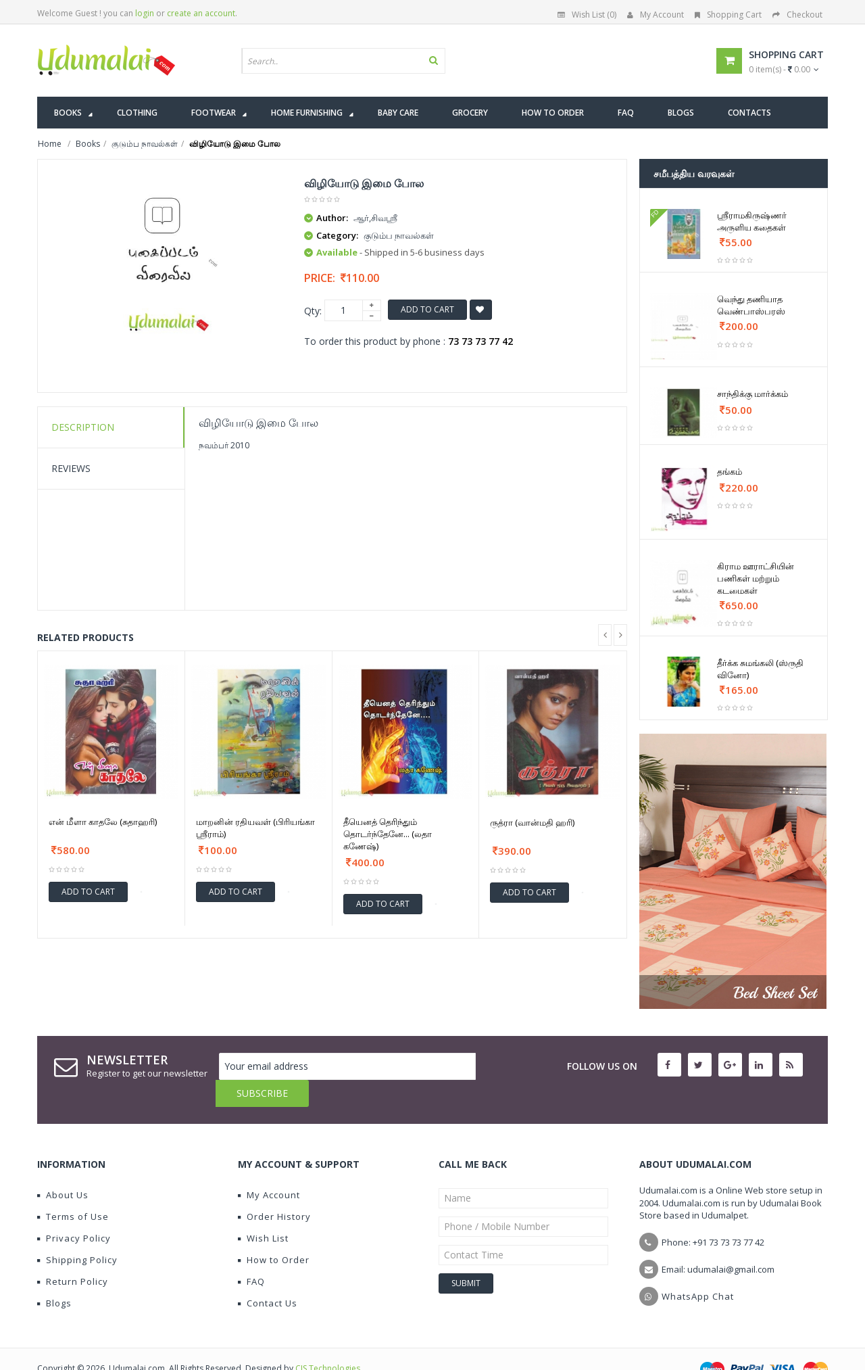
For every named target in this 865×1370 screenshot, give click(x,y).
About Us (63, 1168)
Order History (274, 1189)
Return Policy (72, 1254)
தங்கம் (729, 471)
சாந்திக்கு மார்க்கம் (752, 393)
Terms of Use (73, 1189)
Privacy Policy (74, 1211)
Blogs (54, 1276)
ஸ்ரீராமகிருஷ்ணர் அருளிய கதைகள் (752, 221)
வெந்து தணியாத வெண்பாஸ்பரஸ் (751, 305)
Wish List (263, 1211)
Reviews (71, 468)
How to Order (274, 1233)
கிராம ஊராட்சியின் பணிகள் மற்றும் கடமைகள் (755, 578)
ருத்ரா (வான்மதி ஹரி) (532, 822)
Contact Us (267, 1276)
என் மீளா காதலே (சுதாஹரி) (103, 822)
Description (82, 427)
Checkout (797, 14)
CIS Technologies (327, 1341)
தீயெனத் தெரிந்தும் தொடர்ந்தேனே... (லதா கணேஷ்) (387, 834)
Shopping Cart (728, 14)
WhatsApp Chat (698, 1269)
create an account (201, 13)
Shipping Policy (77, 1233)
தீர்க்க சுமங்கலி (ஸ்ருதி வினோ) (760, 669)
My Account (655, 14)
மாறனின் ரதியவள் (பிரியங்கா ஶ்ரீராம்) (255, 828)
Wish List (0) (587, 14)
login (144, 13)
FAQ (251, 1254)
